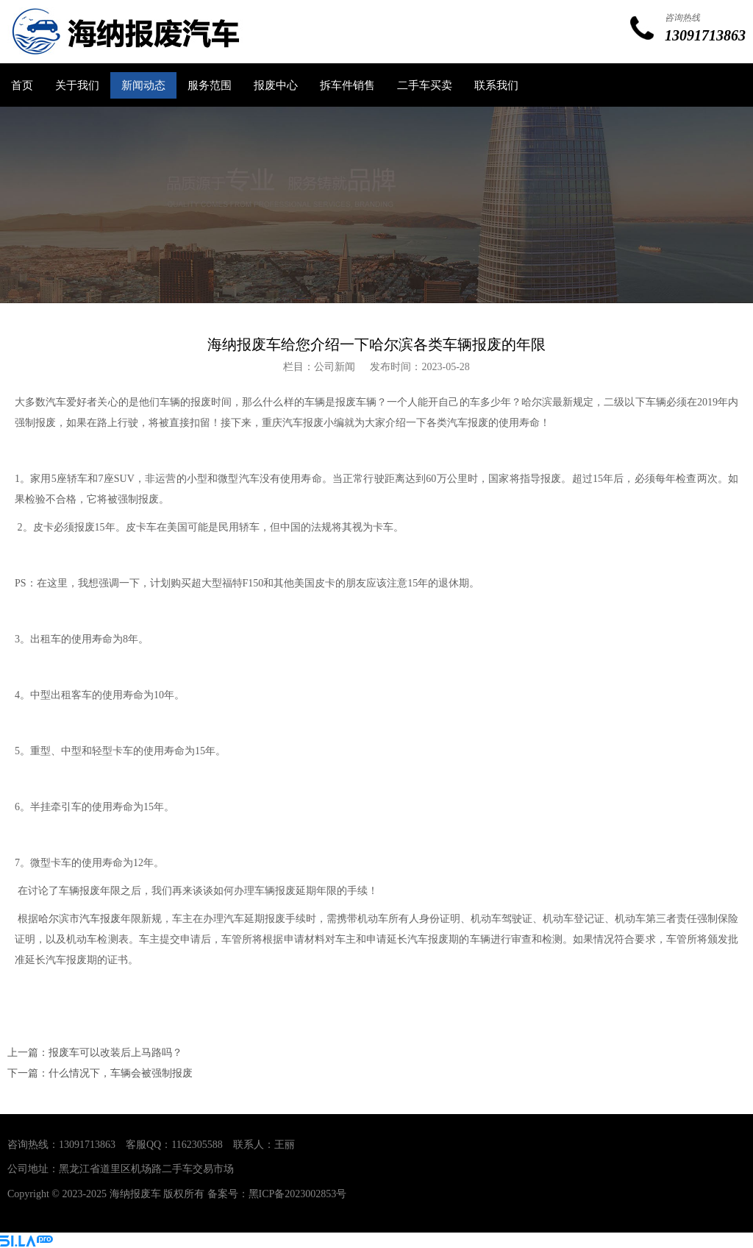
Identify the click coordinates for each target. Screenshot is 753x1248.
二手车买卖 (424, 85)
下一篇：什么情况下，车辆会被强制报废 (100, 1073)
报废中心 (276, 85)
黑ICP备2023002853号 (298, 1193)
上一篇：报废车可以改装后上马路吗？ (94, 1052)
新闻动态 (143, 85)
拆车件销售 (347, 85)
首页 (22, 85)
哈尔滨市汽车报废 (79, 918)
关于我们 (77, 85)
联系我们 (496, 85)
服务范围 (210, 85)
